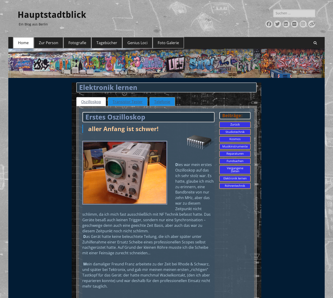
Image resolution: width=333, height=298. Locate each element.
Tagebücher (106, 42)
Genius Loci (137, 42)
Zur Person (48, 42)
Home (23, 42)
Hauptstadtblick (52, 15)
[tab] (91, 101)
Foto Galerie (168, 42)
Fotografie (77, 42)
